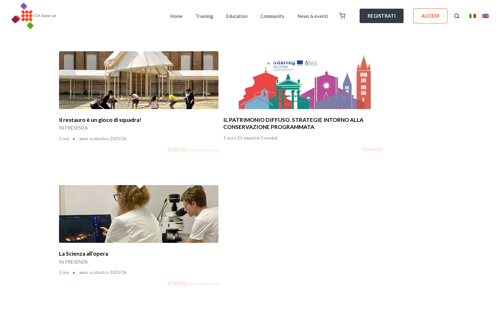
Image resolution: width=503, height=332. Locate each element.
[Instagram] (427, 287)
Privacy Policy (430, 238)
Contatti (160, 233)
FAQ (141, 233)
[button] (457, 16)
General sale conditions (422, 247)
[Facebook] (403, 287)
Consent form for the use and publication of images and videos (385, 255)
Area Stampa (187, 233)
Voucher (123, 233)
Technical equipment (424, 264)
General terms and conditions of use (410, 229)
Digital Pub (97, 233)
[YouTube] (440, 287)
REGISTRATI (382, 16)
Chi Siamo (69, 233)
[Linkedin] (415, 287)
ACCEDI (430, 16)
